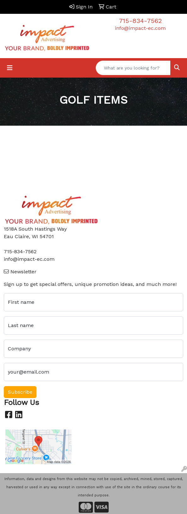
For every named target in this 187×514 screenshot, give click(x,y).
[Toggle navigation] (9, 67)
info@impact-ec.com (140, 28)
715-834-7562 (140, 21)
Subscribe (20, 392)
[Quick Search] (133, 68)
